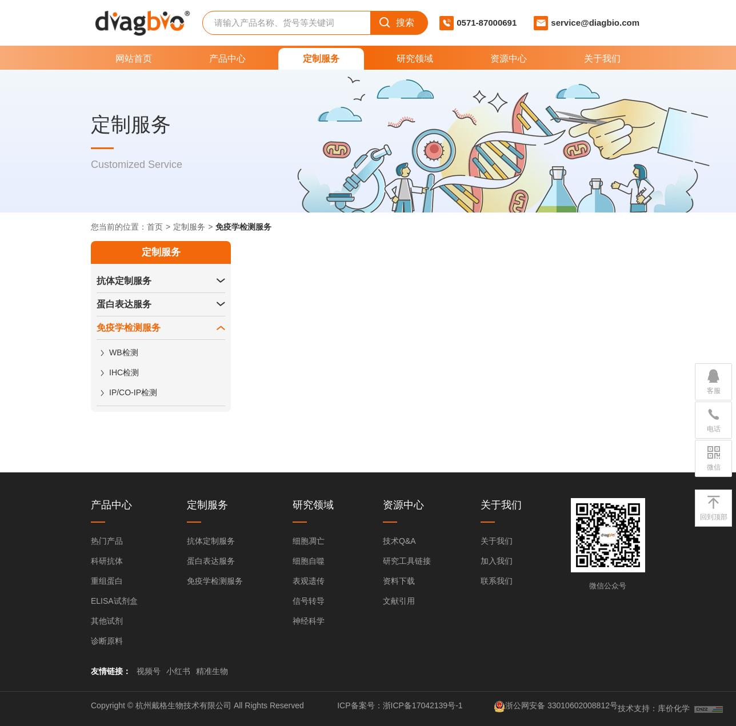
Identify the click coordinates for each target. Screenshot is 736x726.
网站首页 (133, 58)
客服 (714, 381)
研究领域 (415, 58)
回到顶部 (713, 507)
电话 (714, 419)
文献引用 (399, 600)
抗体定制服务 (124, 281)
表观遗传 (309, 580)
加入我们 (497, 560)
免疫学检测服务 (129, 327)
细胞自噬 (309, 560)
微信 (714, 457)
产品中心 (227, 58)
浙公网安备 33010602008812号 (561, 705)
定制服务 (321, 58)
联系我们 (497, 580)
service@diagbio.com (595, 22)
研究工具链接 (407, 560)
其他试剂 (107, 620)
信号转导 (309, 600)
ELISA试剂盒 (114, 600)
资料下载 (399, 580)
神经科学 (309, 620)
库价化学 (674, 708)
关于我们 (602, 58)
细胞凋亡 (309, 540)
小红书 (178, 671)
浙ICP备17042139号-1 (423, 705)
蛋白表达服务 (124, 304)
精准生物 (212, 671)
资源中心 (508, 58)
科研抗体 (107, 560)
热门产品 (107, 540)
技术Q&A (399, 540)
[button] (220, 281)
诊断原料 (107, 640)
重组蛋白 (107, 580)
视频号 (149, 671)
